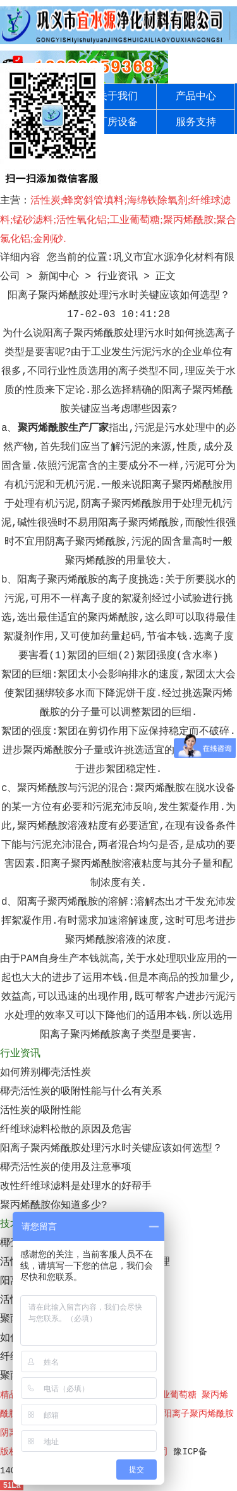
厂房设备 (117, 122)
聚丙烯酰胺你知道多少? (53, 1205)
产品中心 (196, 96)
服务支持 (196, 122)
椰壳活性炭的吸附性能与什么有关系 (81, 1091)
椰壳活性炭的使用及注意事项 (65, 1167)
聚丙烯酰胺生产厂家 (63, 428)
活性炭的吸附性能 (40, 1110)
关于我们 (117, 96)
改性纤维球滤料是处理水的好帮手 (76, 1186)
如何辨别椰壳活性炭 (45, 1072)
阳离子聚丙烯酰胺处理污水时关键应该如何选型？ (111, 1148)
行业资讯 (117, 276)
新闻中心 (59, 276)
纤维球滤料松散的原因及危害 (65, 1129)
